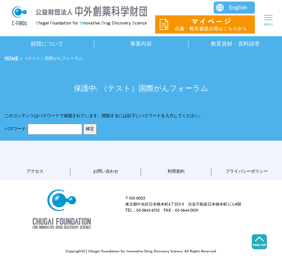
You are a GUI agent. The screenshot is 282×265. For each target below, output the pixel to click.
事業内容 (141, 44)
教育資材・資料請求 (235, 44)
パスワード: (43, 129)
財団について (47, 44)
